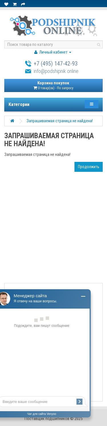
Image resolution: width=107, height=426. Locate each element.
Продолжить (88, 166)
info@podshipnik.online (56, 71)
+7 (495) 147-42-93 (56, 63)
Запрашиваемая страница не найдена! (60, 120)
